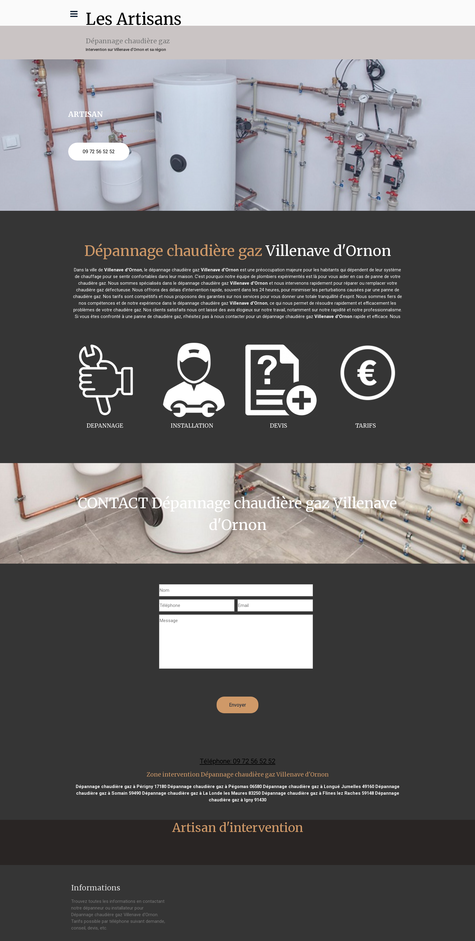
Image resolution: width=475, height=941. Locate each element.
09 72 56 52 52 (99, 151)
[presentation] (205, 685)
